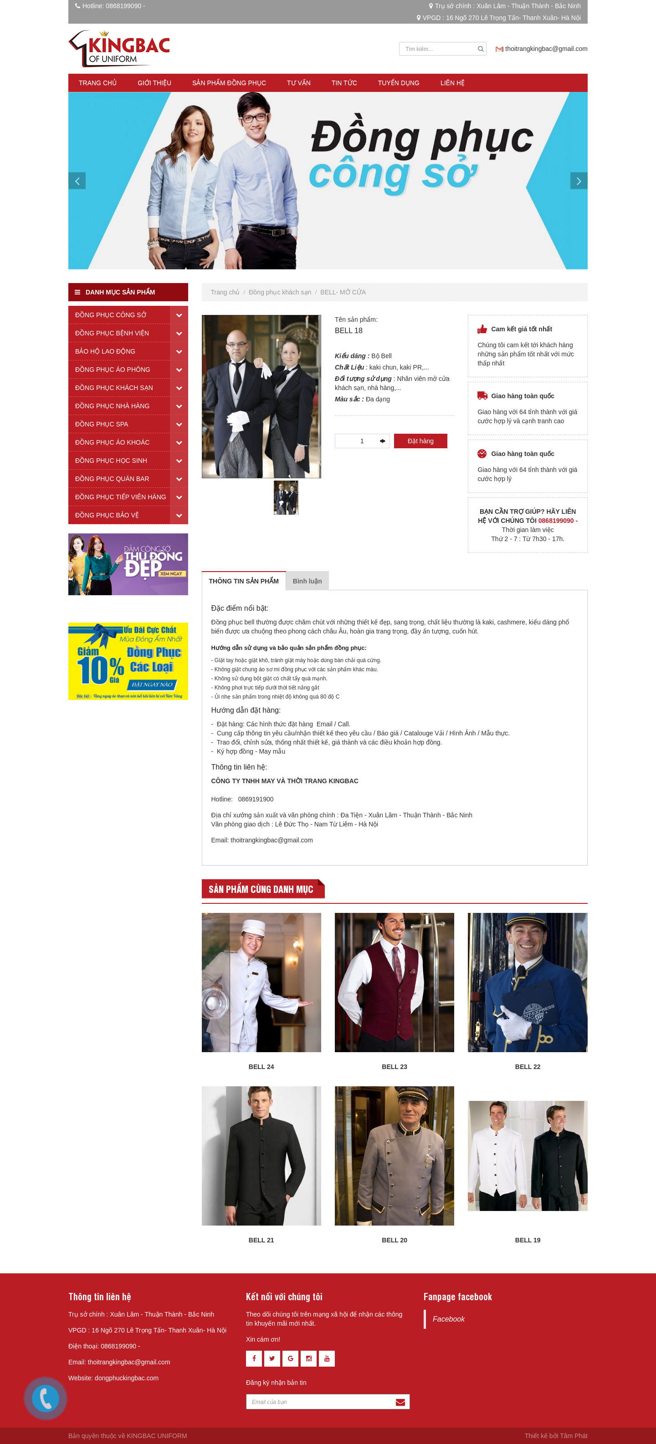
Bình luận (307, 581)
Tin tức (344, 82)
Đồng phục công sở (110, 315)
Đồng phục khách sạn (280, 292)
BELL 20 (394, 1240)
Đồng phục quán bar (112, 478)
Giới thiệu (154, 82)
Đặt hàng (421, 441)
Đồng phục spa (101, 424)
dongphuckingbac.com (127, 1378)
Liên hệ (453, 82)
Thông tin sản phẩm (244, 581)
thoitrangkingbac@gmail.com (546, 48)
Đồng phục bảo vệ (107, 515)
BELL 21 (261, 1240)
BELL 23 (394, 1066)
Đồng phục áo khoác (112, 442)
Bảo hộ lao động (105, 351)
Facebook (449, 1319)
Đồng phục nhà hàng (112, 406)
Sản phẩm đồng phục (229, 82)
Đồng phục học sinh (111, 460)
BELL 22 (528, 1066)
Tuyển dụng (399, 82)
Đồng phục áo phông (112, 369)
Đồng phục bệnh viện (112, 333)
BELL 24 (261, 1066)
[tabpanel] (286, 497)
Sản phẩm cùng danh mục (261, 888)
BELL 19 (528, 1240)
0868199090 (123, 6)
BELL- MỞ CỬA (343, 292)
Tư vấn (299, 82)
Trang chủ (98, 82)
